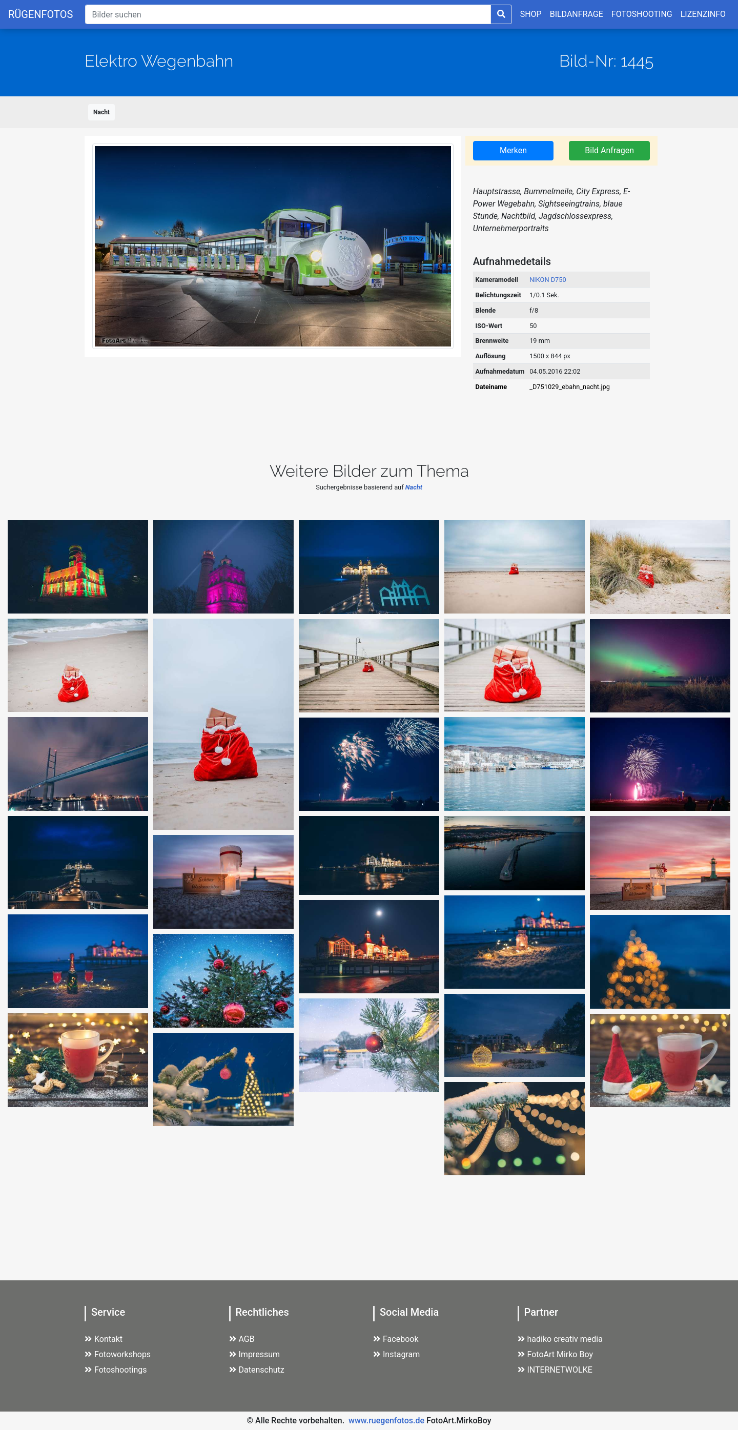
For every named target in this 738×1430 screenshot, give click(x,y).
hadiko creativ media (560, 1339)
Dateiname (491, 387)
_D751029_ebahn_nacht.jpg (569, 387)
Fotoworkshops (118, 1354)
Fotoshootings (116, 1370)
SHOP (531, 14)
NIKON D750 (547, 279)
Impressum (254, 1354)
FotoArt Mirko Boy (555, 1354)
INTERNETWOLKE (555, 1370)
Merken (513, 150)
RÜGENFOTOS (40, 14)
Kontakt (103, 1339)
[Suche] (287, 14)
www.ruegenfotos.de (386, 1420)
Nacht (101, 112)
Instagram (396, 1354)
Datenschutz (256, 1370)
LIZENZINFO (703, 14)
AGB (242, 1339)
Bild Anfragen (609, 150)
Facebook (395, 1339)
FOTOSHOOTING (641, 14)
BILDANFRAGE (576, 14)
